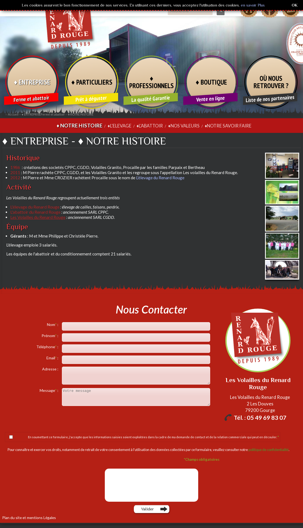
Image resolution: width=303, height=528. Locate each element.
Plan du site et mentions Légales (26, 517)
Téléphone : (47, 346)
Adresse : (50, 368)
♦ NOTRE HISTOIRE (81, 114)
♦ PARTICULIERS (91, 82)
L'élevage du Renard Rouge (160, 177)
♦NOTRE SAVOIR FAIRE (223, 125)
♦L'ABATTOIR (149, 125)
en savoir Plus (252, 5)
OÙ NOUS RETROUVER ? (271, 82)
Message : (49, 390)
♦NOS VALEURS (181, 125)
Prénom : (50, 335)
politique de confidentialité (268, 449)
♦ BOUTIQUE (211, 82)
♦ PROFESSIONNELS (152, 82)
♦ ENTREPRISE (32, 82)
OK (295, 5)
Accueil (13, 114)
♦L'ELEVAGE (121, 125)
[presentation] (152, 484)
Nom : (53, 324)
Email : (52, 357)
